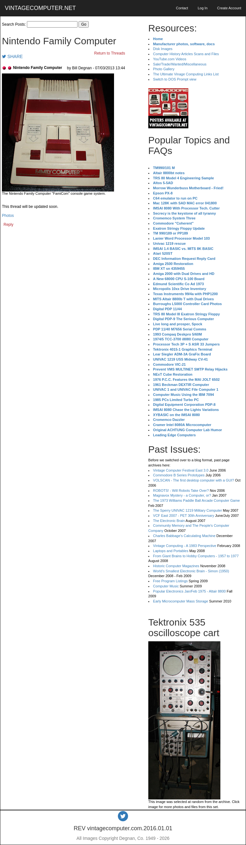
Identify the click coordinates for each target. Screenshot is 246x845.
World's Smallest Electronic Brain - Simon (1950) (191, 571)
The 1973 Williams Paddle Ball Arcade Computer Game (196, 500)
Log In (203, 8)
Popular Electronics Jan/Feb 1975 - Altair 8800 (189, 591)
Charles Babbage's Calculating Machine (184, 536)
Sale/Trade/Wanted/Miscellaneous (180, 64)
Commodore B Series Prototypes (179, 475)
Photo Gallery (164, 69)
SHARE (12, 56)
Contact (182, 8)
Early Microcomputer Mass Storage (180, 601)
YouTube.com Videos (169, 59)
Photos (8, 215)
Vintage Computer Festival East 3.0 (181, 470)
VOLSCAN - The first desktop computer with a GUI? (193, 480)
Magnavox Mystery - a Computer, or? (182, 495)
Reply (8, 224)
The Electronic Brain (169, 521)
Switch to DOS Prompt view (174, 79)
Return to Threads (109, 53)
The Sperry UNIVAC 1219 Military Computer (187, 510)
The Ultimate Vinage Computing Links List (186, 74)
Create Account (229, 8)
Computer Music (166, 586)
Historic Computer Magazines (176, 566)
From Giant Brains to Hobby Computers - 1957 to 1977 (196, 556)
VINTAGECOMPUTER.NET (40, 8)
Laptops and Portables (170, 551)
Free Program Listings (170, 581)
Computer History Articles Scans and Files (186, 54)
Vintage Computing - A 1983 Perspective (184, 546)
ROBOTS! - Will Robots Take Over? (181, 490)
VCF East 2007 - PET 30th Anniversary (183, 515)
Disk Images (163, 49)
